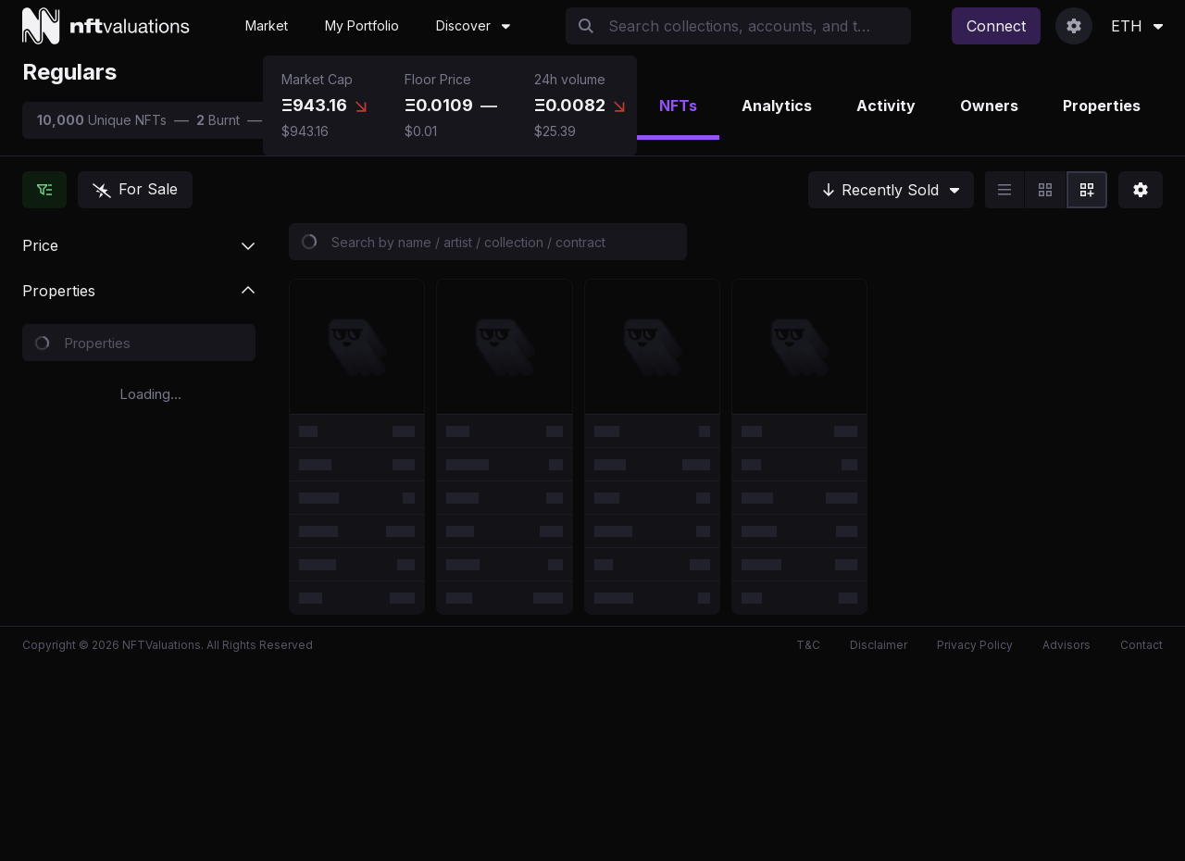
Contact (1141, 645)
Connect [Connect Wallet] (996, 26)
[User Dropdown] (1073, 25)
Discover (473, 25)
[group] (1046, 189)
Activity (886, 105)
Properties (1102, 105)
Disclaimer (878, 645)
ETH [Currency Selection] (1137, 26)
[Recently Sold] (891, 189)
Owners (989, 105)
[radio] (1004, 189)
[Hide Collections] (44, 189)
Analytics (777, 105)
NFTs (678, 105)
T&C (808, 645)
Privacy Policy (975, 645)
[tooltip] (361, 106)
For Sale (135, 189)
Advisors (1066, 645)
